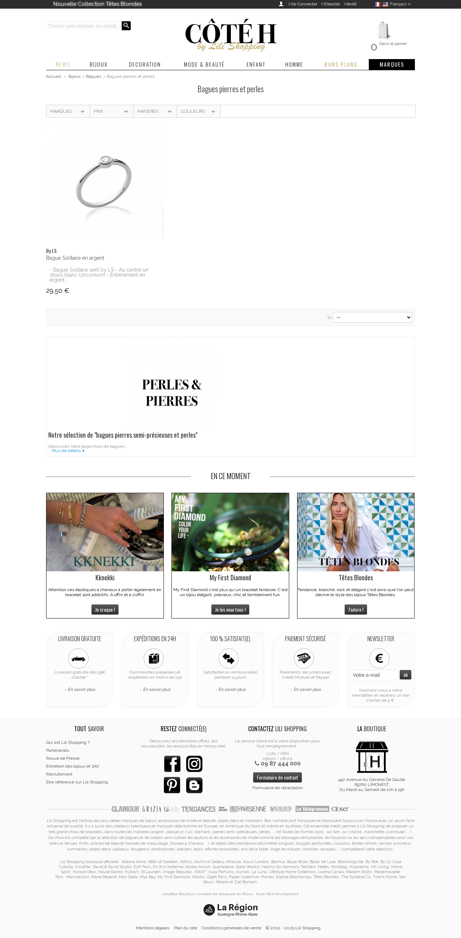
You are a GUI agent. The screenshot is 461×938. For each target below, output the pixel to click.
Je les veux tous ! (230, 609)
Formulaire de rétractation (277, 787)
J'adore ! (355, 609)
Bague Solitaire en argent (75, 258)
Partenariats (57, 750)
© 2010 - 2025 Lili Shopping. (294, 927)
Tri (329, 317)
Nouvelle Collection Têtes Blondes (97, 4)
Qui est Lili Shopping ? (68, 742)
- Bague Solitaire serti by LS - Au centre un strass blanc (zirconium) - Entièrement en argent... (99, 275)
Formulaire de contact (277, 777)
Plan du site (185, 927)
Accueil (53, 76)
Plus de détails (66, 450)
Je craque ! (105, 609)
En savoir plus (81, 689)
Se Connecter (304, 3)
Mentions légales (152, 927)
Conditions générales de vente (231, 927)
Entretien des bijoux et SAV (72, 766)
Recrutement (59, 774)
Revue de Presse (63, 758)
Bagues (93, 76)
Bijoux (74, 76)
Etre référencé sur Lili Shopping (77, 782)
